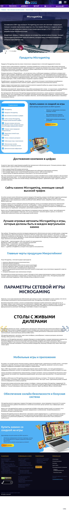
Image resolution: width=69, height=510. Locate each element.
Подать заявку (51, 124)
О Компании (55, 459)
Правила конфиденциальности (58, 470)
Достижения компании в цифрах (14, 115)
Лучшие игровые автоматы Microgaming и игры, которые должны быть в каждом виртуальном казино (12, 124)
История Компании (57, 461)
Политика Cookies (57, 472)
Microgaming (8, 109)
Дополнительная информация (13, 148)
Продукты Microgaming (11, 112)
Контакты (55, 463)
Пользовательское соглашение (60, 467)
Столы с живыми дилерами (12, 138)
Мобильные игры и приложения (14, 141)
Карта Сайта (55, 465)
